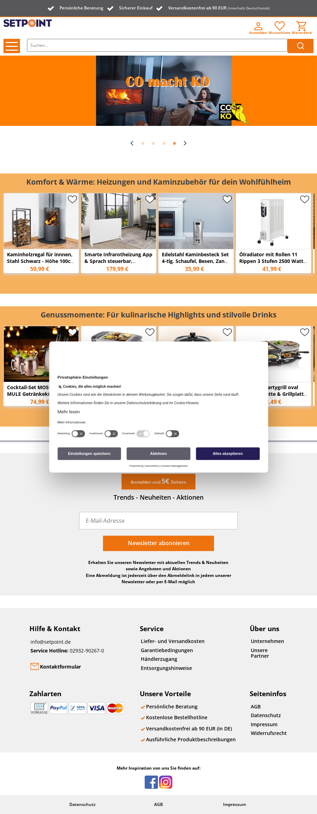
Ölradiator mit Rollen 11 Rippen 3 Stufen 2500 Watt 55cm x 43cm (271, 261)
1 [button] (142, 143)
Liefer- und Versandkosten (173, 641)
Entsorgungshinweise (166, 668)
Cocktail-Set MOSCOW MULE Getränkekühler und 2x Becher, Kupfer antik (39, 394)
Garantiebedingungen (167, 650)
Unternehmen (267, 641)
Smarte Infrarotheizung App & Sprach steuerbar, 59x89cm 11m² (118, 261)
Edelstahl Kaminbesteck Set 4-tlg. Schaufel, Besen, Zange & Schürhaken (196, 261)
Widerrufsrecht (269, 733)
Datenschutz (266, 715)
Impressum (264, 724)
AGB (256, 706)
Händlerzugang (159, 659)
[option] (158, 91)
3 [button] (163, 143)
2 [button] (153, 143)
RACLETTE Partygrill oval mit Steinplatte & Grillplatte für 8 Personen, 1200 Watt (272, 394)
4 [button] (174, 143)
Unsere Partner (260, 653)
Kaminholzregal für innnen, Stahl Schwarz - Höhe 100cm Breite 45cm (41, 261)
